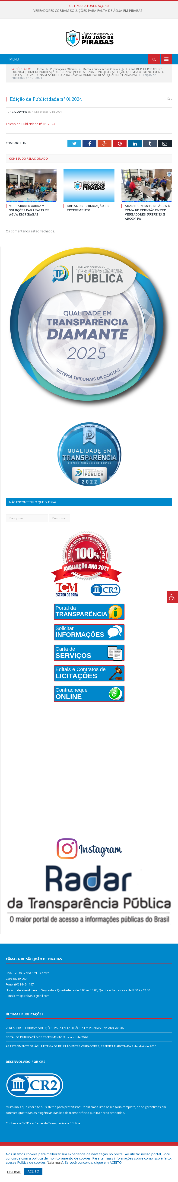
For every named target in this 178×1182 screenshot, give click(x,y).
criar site (34, 1126)
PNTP (25, 1142)
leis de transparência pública (79, 1132)
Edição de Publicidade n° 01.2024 (30, 143)
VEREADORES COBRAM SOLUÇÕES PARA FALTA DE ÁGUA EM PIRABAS (87, 11)
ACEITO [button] (33, 1171)
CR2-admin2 (19, 130)
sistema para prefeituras (62, 1126)
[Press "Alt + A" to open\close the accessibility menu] (172, 597)
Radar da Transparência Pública (57, 1142)
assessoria (114, 1126)
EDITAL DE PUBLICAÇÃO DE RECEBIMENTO (88, 227)
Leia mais (55, 1162)
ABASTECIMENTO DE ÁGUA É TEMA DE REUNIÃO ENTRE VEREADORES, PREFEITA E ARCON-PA (147, 231)
